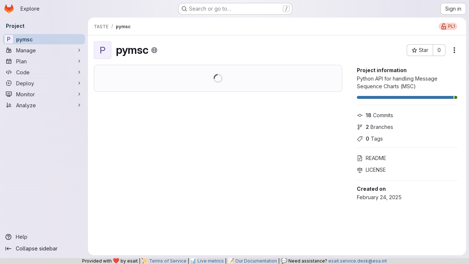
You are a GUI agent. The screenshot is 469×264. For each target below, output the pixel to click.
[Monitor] (44, 94)
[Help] (44, 237)
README (371, 158)
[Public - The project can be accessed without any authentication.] (154, 50)
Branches (375, 127)
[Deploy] (44, 83)
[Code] (44, 72)
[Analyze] (44, 105)
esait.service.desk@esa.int (357, 261)
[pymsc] (44, 39)
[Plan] (44, 61)
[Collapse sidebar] (44, 248)
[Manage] (44, 50)
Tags (370, 138)
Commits (375, 115)
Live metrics (210, 261)
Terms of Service (168, 261)
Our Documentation (256, 261)
